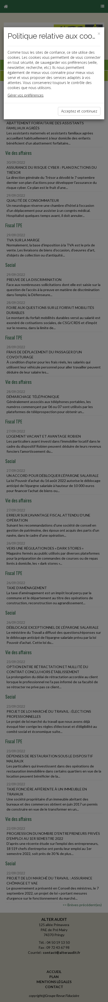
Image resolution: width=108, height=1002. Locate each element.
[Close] (98, 33)
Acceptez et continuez (79, 111)
